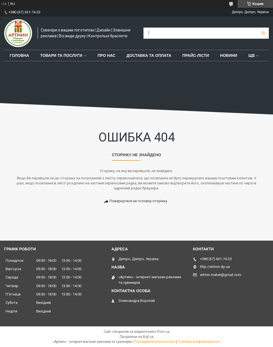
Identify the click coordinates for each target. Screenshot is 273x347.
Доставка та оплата (148, 55)
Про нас (106, 55)
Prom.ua (163, 332)
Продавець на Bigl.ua (136, 337)
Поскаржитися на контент (154, 342)
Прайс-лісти (195, 55)
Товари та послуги (61, 55)
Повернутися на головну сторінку (138, 201)
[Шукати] (263, 33)
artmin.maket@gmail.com (220, 275)
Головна (19, 55)
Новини (228, 55)
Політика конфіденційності (199, 342)
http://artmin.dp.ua (215, 267)
